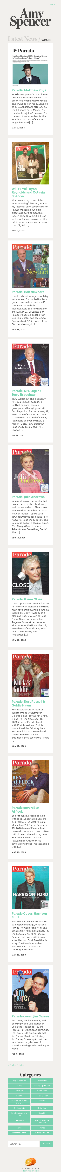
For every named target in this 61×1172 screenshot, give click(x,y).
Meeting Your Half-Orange (19, 1102)
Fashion (19, 1091)
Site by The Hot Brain (30, 1171)
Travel (19, 1128)
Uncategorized (19, 1133)
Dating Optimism (42, 1085)
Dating (19, 1085)
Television (19, 1120)
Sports (42, 1113)
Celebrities (42, 1081)
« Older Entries (16, 1065)
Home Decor (42, 1096)
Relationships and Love (19, 1114)
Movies (42, 1101)
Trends (42, 1128)
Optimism (41, 1108)
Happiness (42, 1091)
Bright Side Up (19, 1081)
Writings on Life (42, 1133)
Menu (53, 5)
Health (19, 1096)
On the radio (19, 1108)
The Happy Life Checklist (42, 1121)
